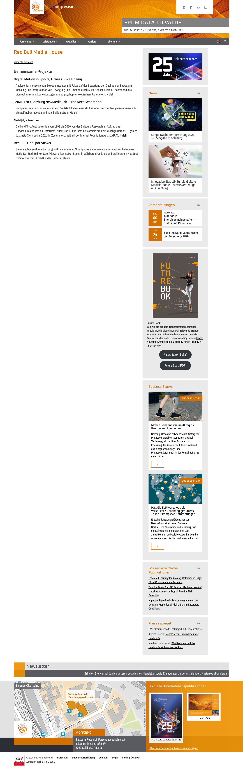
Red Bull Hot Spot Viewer (32, 143)
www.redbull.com (23, 62)
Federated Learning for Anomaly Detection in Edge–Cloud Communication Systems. (175, 580)
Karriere (91, 41)
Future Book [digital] (175, 354)
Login (115, 757)
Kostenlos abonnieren (214, 673)
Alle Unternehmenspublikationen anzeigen (173, 748)
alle (198, 93)
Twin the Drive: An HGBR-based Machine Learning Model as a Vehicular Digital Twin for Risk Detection (175, 591)
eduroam (103, 757)
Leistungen (49, 41)
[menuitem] (218, 42)
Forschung (25, 41)
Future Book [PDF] (175, 365)
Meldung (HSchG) (131, 757)
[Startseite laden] (37, 7)
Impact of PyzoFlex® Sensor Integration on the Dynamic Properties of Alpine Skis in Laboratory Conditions (174, 604)
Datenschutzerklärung (83, 757)
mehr (111, 94)
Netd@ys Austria (26, 120)
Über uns (112, 41)
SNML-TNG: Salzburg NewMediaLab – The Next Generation (58, 102)
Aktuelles (71, 41)
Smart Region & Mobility (170, 342)
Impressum (62, 757)
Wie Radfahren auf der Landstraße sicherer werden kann (172, 645)
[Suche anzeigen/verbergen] (225, 41)
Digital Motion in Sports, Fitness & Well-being (48, 79)
